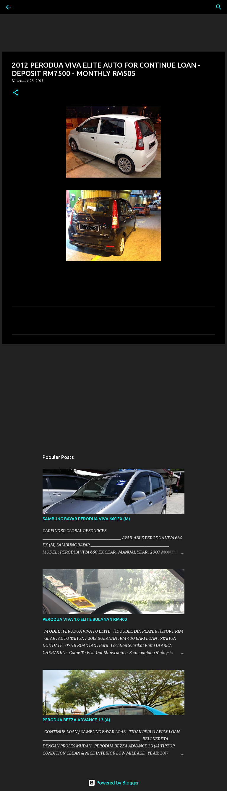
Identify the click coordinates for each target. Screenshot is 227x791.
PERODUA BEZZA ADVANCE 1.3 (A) (76, 719)
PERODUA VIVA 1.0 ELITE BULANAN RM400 (85, 619)
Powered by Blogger (113, 782)
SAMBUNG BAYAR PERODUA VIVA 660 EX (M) (86, 518)
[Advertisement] (113, 394)
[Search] (24, 7)
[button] (15, 93)
